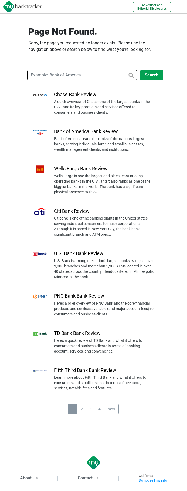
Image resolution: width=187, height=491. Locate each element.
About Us (29, 477)
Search (151, 75)
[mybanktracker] (21, 6)
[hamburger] (179, 6)
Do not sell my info (153, 480)
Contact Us (88, 477)
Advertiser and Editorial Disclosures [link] (152, 7)
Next (111, 409)
